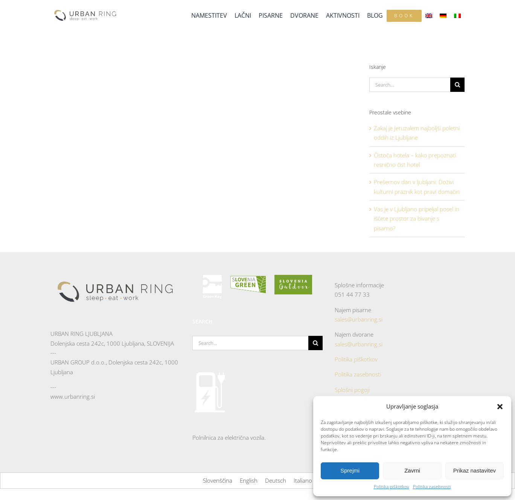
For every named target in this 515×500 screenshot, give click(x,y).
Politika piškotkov (391, 486)
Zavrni (412, 470)
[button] (500, 406)
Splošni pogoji (352, 389)
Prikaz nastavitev (474, 470)
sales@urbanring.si (358, 319)
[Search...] (409, 85)
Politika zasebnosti (432, 486)
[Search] (457, 85)
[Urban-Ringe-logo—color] (85, 9)
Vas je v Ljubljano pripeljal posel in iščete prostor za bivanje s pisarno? (416, 218)
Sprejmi (350, 470)
